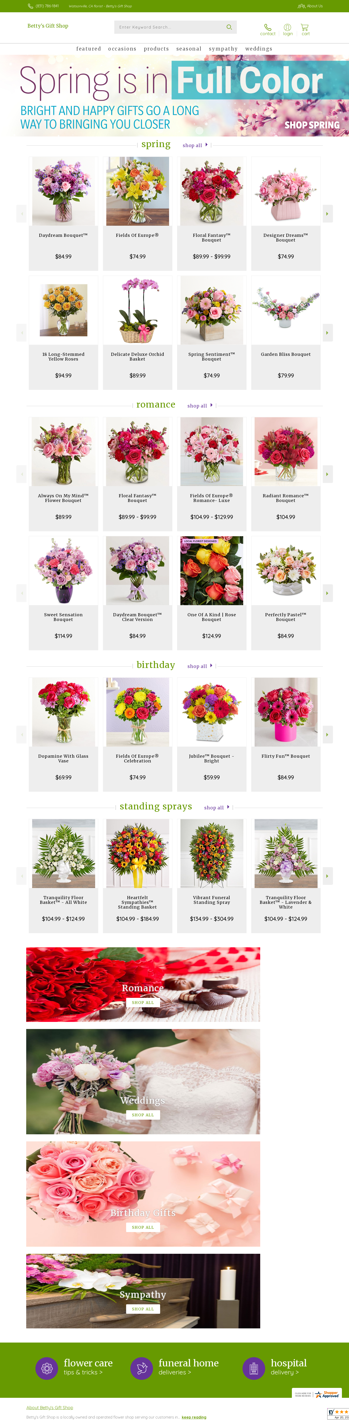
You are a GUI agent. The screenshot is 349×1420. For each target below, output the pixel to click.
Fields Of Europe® (137, 231)
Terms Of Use (219, 1415)
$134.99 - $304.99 (212, 914)
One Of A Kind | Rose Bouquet (211, 613)
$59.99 (212, 773)
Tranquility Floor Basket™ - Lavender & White (286, 898)
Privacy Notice (247, 1415)
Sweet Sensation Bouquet (63, 613)
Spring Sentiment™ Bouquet (211, 353)
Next (328, 210)
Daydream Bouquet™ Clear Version (137, 613)
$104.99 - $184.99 (137, 914)
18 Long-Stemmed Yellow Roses (63, 353)
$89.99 (138, 371)
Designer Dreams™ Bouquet (286, 234)
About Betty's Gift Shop (49, 1209)
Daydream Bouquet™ (63, 231)
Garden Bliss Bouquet (286, 350)
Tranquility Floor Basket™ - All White (63, 896)
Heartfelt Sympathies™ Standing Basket (137, 898)
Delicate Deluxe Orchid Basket (137, 353)
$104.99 (286, 513)
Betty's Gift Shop (48, 26)
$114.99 (63, 632)
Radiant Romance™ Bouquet (286, 494)
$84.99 (63, 252)
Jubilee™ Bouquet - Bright (211, 755)
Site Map (310, 1415)
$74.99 (138, 252)
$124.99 (211, 632)
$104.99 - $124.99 (63, 914)
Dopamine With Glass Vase (63, 755)
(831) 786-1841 (47, 6)
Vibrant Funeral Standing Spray (211, 896)
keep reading (194, 1219)
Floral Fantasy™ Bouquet (212, 234)
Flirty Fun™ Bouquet (286, 752)
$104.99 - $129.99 (212, 513)
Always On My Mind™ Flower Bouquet (63, 494)
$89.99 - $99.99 (211, 252)
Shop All (192, 141)
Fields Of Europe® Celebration (137, 755)
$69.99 (63, 773)
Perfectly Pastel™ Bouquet (285, 613)
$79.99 (286, 371)
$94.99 (63, 371)
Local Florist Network (281, 1415)
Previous (21, 210)
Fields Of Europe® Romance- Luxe (211, 494)
